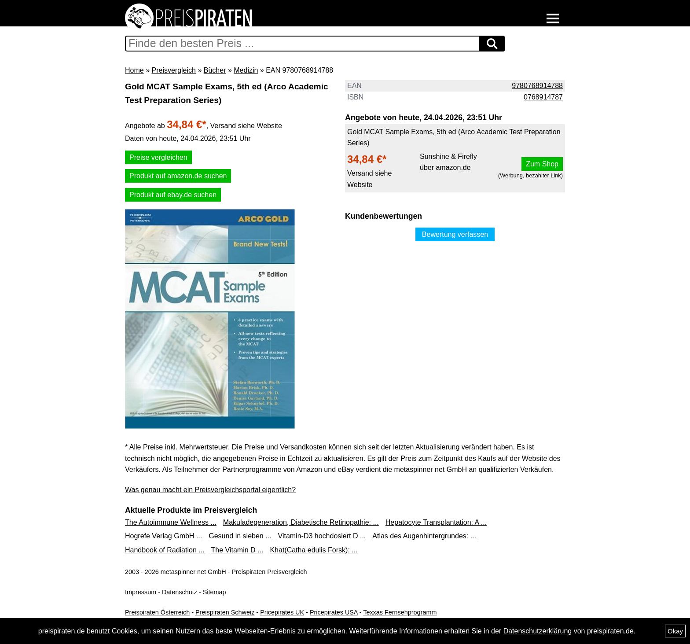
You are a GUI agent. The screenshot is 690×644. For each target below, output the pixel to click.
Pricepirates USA (334, 612)
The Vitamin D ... (237, 550)
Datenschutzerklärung (537, 631)
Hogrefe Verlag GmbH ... (163, 536)
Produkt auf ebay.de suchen (173, 195)
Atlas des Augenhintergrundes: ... (424, 536)
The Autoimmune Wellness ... (171, 522)
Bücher (215, 70)
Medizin (246, 70)
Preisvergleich (173, 70)
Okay (675, 631)
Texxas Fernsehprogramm (400, 612)
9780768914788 (537, 85)
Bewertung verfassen (455, 234)
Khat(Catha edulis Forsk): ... (313, 550)
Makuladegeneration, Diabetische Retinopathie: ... (301, 522)
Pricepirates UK (282, 612)
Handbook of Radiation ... (165, 550)
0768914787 (543, 97)
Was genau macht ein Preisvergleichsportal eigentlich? (210, 489)
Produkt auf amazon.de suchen (178, 176)
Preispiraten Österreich (157, 612)
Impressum (140, 592)
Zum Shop (542, 164)
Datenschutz (179, 592)
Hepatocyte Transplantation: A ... (436, 522)
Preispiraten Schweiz (224, 612)
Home (134, 70)
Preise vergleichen (158, 157)
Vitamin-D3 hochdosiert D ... (322, 536)
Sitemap (214, 592)
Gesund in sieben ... (240, 536)
